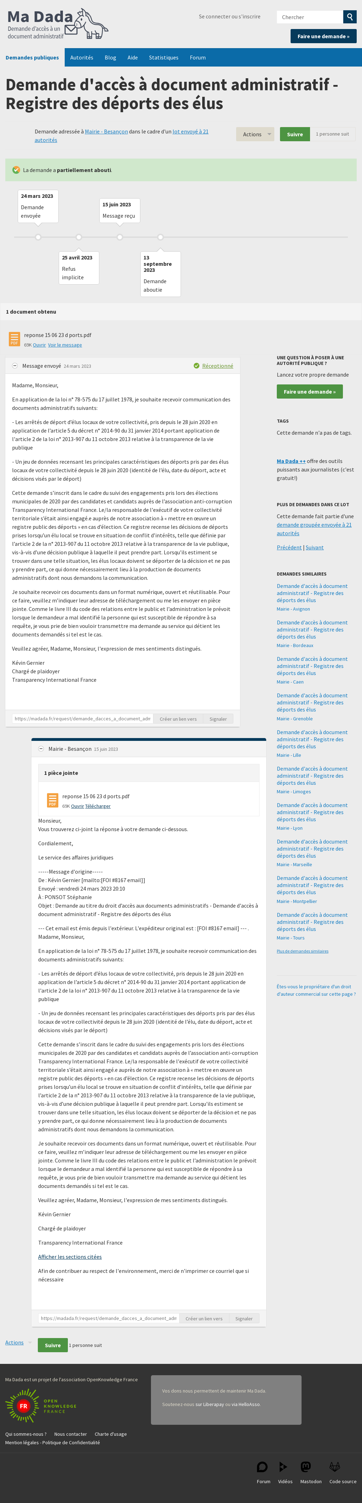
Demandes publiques (32, 57)
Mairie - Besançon (106, 131)
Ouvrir (39, 345)
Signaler (218, 719)
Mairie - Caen (290, 682)
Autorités (81, 57)
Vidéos (285, 1473)
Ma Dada (58, 24)
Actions (252, 134)
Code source (343, 1473)
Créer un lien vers (178, 719)
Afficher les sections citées (70, 1256)
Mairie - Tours (291, 938)
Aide (133, 57)
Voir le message (65, 345)
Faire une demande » (324, 36)
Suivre (295, 134)
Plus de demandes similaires (302, 951)
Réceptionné (217, 365)
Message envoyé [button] (42, 365)
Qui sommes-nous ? (26, 1434)
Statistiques (164, 57)
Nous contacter (70, 1434)
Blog (110, 57)
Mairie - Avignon (293, 609)
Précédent (289, 547)
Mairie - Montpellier (297, 901)
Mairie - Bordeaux (295, 645)
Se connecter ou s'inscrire (230, 16)
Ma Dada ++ (291, 460)
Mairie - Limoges (294, 791)
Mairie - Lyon (290, 828)
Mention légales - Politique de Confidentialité (52, 1442)
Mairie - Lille (289, 755)
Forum (198, 57)
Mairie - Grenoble (295, 718)
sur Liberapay (209, 1404)
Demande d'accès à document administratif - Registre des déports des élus (312, 593)
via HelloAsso (246, 1404)
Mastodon (311, 1473)
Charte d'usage (111, 1434)
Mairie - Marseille (294, 864)
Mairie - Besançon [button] (70, 748)
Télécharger (98, 806)
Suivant (315, 547)
